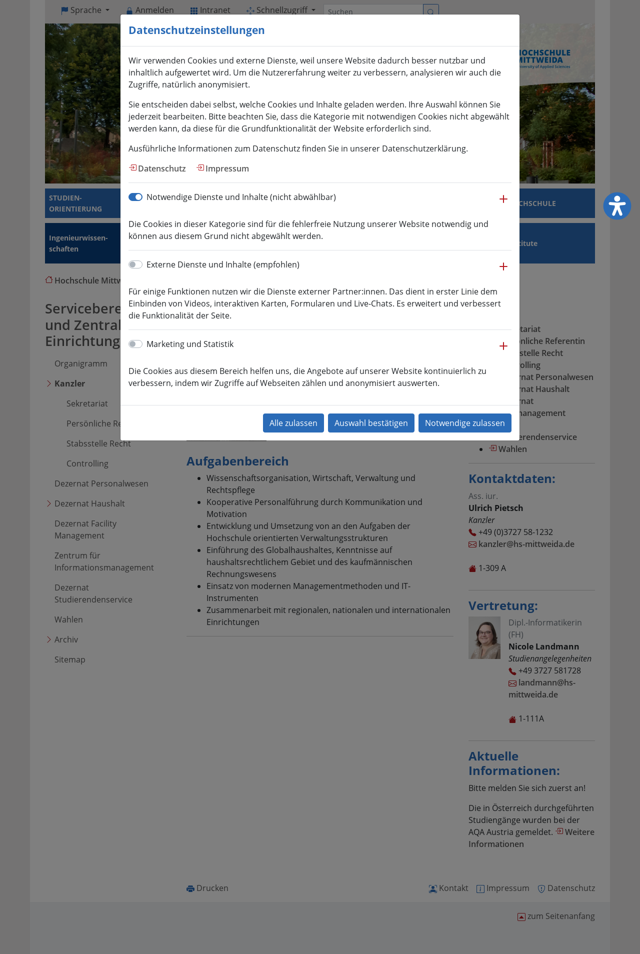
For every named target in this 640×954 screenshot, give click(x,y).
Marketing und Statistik (190, 344)
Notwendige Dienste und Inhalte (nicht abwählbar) (241, 197)
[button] (504, 204)
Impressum (227, 168)
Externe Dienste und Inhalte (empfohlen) (223, 264)
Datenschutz (162, 168)
